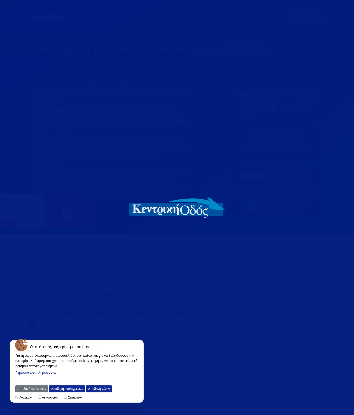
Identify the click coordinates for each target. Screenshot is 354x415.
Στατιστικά (75, 397)
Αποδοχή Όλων (99, 389)
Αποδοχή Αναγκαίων (32, 389)
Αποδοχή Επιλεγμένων (67, 389)
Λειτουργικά (50, 397)
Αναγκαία (25, 397)
